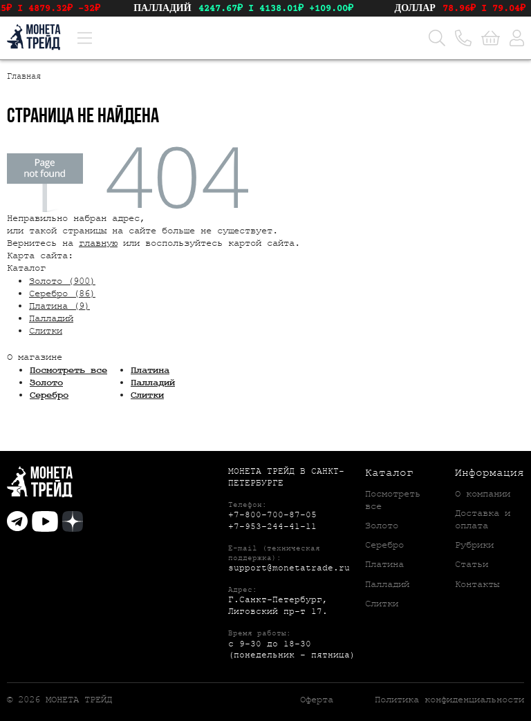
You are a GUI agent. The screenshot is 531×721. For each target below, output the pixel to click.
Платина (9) (59, 305)
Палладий (51, 318)
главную (98, 243)
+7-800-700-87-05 (272, 515)
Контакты (477, 584)
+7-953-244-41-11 (272, 526)
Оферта (316, 699)
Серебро (49, 395)
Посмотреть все (68, 370)
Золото (46, 382)
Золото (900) (62, 281)
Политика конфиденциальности (449, 699)
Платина (150, 370)
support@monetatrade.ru (289, 568)
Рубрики (474, 544)
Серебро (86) (62, 293)
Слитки (45, 330)
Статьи (471, 564)
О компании (482, 493)
